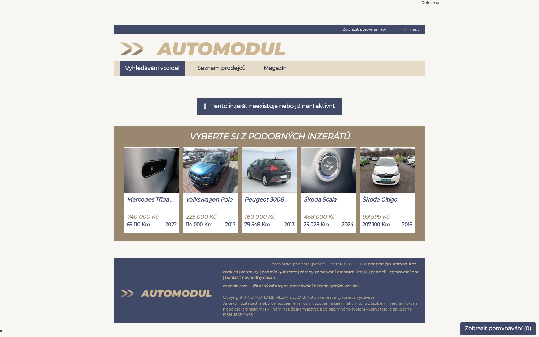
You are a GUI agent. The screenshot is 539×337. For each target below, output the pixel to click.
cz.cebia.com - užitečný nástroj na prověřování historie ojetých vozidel (291, 286)
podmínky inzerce (279, 272)
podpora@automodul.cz (392, 264)
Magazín (275, 68)
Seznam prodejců (221, 68)
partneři (378, 272)
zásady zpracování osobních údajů (333, 272)
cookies (230, 272)
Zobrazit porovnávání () (498, 328)
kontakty (249, 272)
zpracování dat (404, 272)
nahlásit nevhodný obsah (250, 277)
